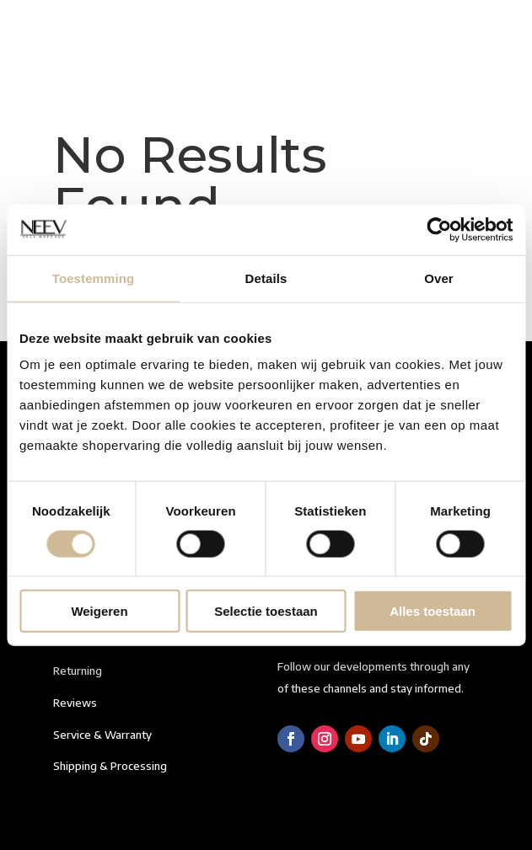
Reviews (75, 702)
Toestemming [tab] (93, 277)
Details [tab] (266, 277)
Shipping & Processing (110, 765)
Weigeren (99, 611)
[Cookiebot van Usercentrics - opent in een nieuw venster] (439, 229)
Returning (77, 670)
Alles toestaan (433, 611)
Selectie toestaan (266, 611)
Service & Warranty (102, 734)
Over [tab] (439, 277)
